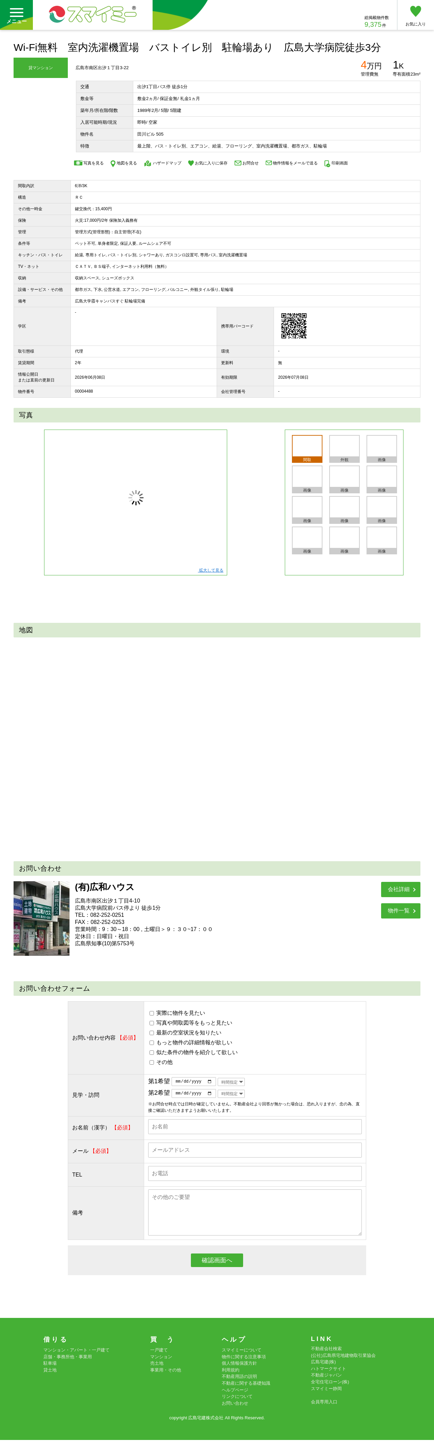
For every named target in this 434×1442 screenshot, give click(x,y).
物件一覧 (399, 910)
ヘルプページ (235, 1391)
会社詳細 (399, 889)
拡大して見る (210, 570)
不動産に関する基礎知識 (246, 1384)
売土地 (156, 1365)
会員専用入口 (324, 1403)
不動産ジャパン (326, 1377)
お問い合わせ (235, 1404)
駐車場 (50, 1365)
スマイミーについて (241, 1352)
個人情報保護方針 (239, 1365)
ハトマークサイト (328, 1370)
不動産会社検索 (326, 1350)
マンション (161, 1358)
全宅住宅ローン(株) (330, 1383)
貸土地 (50, 1371)
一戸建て (159, 1352)
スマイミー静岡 (326, 1390)
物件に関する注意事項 (244, 1358)
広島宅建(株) (323, 1363)
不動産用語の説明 (239, 1378)
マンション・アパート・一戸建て (76, 1352)
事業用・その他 (165, 1371)
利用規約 (230, 1371)
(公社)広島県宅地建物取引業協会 (343, 1357)
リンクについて (237, 1398)
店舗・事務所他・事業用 (67, 1358)
